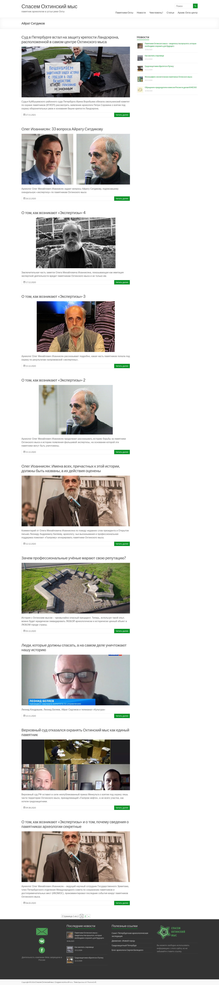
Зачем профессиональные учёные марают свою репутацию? (74, 558)
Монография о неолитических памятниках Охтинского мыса (168, 77)
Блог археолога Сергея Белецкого (127, 950)
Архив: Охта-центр (188, 12)
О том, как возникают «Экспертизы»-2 (54, 380)
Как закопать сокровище (154, 56)
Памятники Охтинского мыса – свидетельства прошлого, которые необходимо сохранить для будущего (89, 935)
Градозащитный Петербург (124, 945)
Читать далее (122, 115)
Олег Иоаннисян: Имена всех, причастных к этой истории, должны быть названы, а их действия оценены (71, 468)
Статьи (170, 12)
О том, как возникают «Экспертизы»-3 (54, 296)
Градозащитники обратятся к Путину (159, 66)
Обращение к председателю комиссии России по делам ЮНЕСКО (171, 87)
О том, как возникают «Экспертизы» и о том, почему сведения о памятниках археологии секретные (75, 824)
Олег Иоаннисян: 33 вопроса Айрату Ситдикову (62, 129)
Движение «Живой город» (123, 941)
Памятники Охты (124, 12)
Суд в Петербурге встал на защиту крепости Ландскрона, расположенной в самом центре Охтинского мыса (70, 39)
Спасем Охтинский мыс (49, 6)
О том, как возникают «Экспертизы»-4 (54, 212)
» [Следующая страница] (88, 916)
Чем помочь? (156, 12)
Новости (141, 12)
